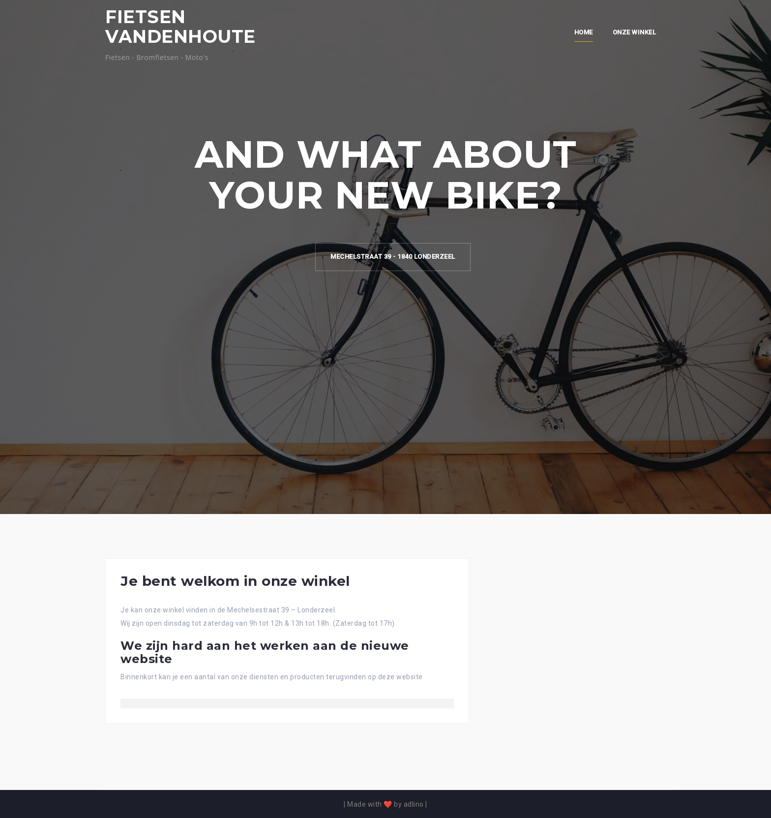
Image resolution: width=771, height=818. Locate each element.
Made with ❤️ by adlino (385, 804)
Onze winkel (634, 32)
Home (583, 32)
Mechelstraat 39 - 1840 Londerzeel (392, 256)
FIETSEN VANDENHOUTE (180, 26)
